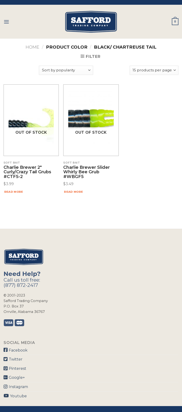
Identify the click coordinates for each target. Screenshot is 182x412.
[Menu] (6, 21)
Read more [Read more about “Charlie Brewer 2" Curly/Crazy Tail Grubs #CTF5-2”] (13, 191)
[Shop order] (66, 70)
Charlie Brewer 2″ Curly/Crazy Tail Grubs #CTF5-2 (27, 172)
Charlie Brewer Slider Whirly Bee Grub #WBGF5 (86, 172)
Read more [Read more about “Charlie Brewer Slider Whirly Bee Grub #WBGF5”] (73, 191)
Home (32, 47)
